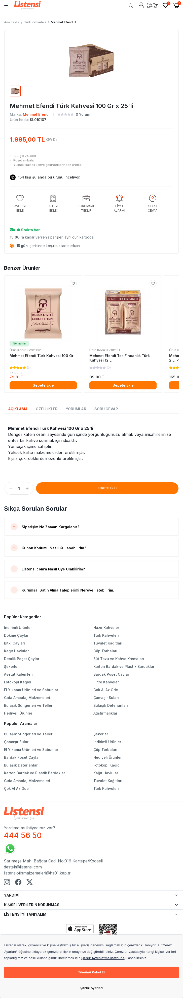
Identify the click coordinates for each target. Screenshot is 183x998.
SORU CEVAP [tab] (106, 409)
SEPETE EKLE (107, 488)
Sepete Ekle (43, 385)
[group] (20, 203)
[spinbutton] (19, 488)
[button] (11, 488)
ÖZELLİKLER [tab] (47, 409)
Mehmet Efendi (36, 114)
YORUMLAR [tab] (76, 409)
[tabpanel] (91, 443)
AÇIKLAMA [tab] (18, 409)
